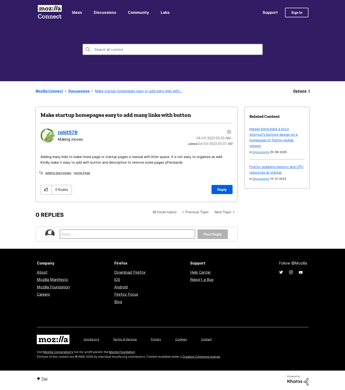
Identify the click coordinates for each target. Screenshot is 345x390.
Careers (43, 294)
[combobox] (172, 49)
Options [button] (300, 91)
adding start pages (58, 173)
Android (121, 287)
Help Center (200, 272)
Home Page (82, 173)
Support (270, 12)
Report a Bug (201, 279)
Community (138, 12)
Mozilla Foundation (53, 287)
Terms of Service (125, 339)
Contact (206, 339)
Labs (165, 12)
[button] (46, 189)
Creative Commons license (201, 356)
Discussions (105, 12)
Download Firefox (130, 272)
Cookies (181, 339)
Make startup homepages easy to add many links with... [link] (138, 91)
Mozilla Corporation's (58, 352)
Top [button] (44, 379)
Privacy (156, 339)
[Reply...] (127, 234)
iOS (117, 279)
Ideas (77, 12)
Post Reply (213, 234)
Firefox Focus (126, 294)
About (42, 272)
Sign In (296, 13)
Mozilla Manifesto (52, 279)
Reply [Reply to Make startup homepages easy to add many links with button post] (222, 189)
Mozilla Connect (50, 12)
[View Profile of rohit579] (68, 132)
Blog (118, 301)
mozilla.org (91, 339)
